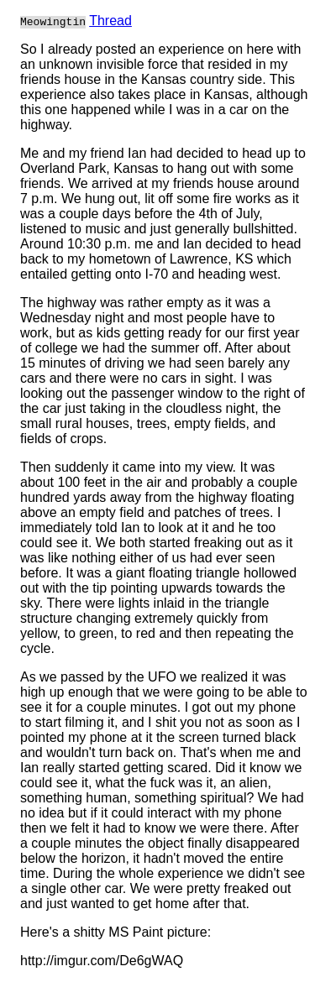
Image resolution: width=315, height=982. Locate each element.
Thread (110, 20)
